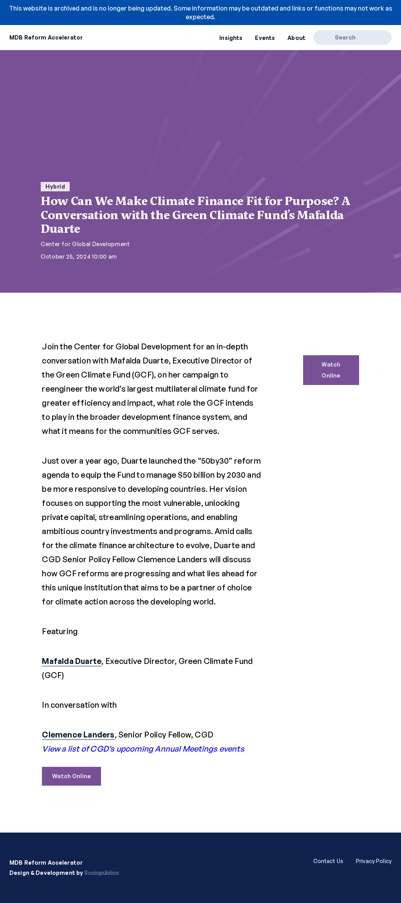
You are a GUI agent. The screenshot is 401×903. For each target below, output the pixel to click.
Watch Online (71, 776)
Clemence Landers (78, 734)
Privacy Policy (374, 861)
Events (265, 37)
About (296, 37)
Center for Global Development (85, 244)
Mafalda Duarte (71, 661)
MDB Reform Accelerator (46, 37)
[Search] (326, 37)
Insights (230, 37)
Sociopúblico (101, 872)
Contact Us (328, 861)
